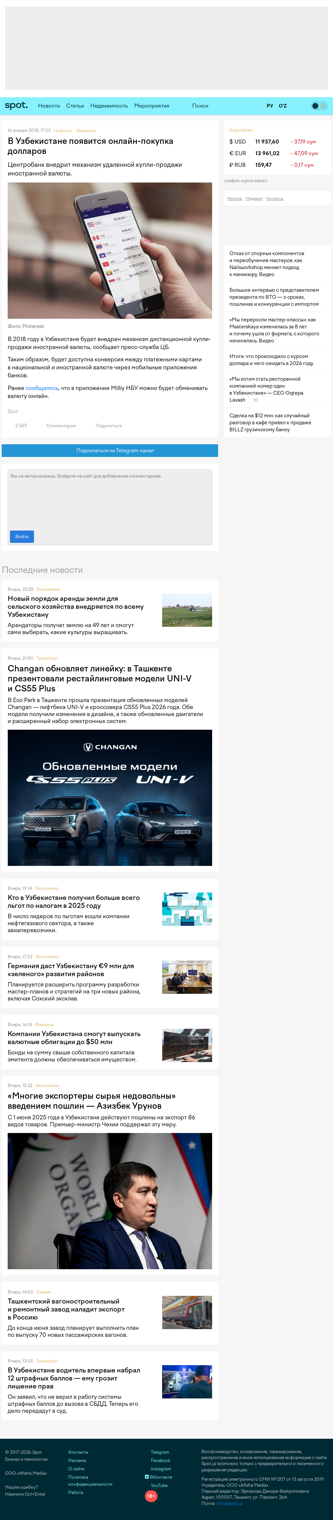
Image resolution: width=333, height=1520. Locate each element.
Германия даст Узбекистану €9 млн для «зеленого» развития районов (71, 970)
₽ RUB (237, 165)
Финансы (44, 1024)
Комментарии (57, 426)
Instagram (158, 1468)
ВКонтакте (158, 1477)
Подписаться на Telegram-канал (110, 450)
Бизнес (43, 1292)
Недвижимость (109, 106)
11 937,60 (267, 142)
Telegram (157, 1452)
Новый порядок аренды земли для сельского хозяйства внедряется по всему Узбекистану (76, 606)
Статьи (75, 106)
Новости (49, 106)
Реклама (234, 198)
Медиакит (254, 198)
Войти (22, 537)
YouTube (156, 1485)
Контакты (274, 198)
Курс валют (241, 130)
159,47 (263, 165)
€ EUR (237, 153)
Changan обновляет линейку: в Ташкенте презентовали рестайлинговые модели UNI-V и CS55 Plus (100, 678)
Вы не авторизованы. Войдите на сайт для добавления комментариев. (110, 498)
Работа (75, 1492)
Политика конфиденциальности (90, 1481)
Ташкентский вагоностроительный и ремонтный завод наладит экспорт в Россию (66, 1309)
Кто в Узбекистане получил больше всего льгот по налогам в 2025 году (74, 902)
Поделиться (105, 426)
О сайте (76, 1468)
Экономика (48, 589)
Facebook (157, 1460)
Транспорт (47, 658)
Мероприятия (151, 106)
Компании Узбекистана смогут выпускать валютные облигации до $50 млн (74, 1038)
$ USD (237, 142)
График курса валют (248, 181)
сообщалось (42, 388)
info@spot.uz (229, 1503)
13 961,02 (267, 153)
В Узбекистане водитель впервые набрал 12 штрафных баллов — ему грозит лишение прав (74, 1378)
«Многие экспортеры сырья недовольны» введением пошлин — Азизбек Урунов (92, 1101)
